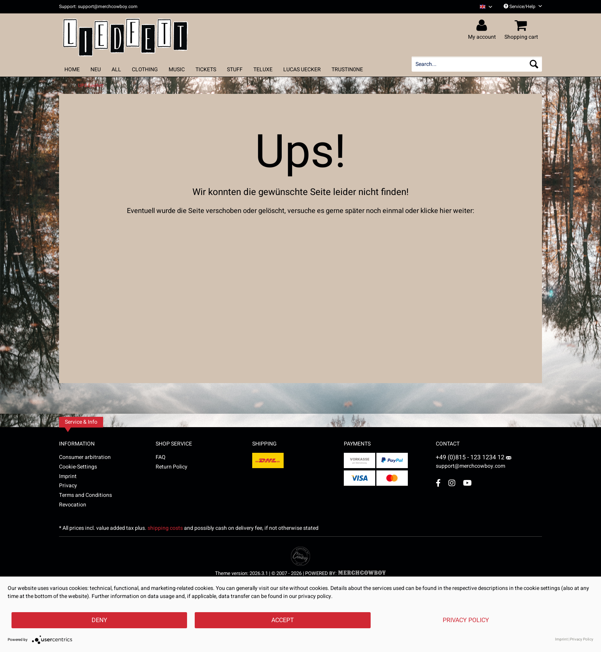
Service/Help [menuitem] (523, 6)
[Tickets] (206, 69)
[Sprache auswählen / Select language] (486, 6)
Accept (282, 620)
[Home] (72, 69)
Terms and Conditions (85, 495)
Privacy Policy (466, 620)
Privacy (68, 486)
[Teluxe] (263, 69)
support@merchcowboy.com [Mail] (473, 463)
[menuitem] (483, 6)
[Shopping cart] (522, 25)
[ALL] (116, 69)
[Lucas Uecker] (302, 69)
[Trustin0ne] (347, 69)
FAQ (161, 457)
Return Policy (171, 467)
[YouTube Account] (467, 483)
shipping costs (165, 528)
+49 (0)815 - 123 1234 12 (471, 457)
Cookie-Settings (78, 467)
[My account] (483, 25)
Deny (99, 620)
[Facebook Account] (438, 483)
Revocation (72, 505)
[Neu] (95, 69)
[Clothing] (144, 69)
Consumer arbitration (85, 457)
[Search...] (477, 64)
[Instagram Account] (451, 483)
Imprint (68, 476)
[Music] (176, 69)
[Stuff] (235, 69)
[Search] (534, 64)
